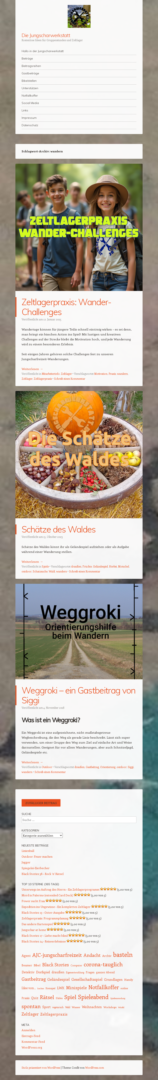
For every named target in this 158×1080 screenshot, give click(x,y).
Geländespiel (100, 566)
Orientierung (107, 767)
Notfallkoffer (30, 95)
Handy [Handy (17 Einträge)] (128, 979)
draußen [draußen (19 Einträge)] (58, 972)
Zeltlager (66, 373)
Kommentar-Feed (33, 1042)
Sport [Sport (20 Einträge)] (46, 1007)
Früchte (87, 566)
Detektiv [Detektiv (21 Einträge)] (28, 972)
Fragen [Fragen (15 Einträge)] (90, 972)
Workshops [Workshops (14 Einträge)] (109, 1007)
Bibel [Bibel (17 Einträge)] (37, 965)
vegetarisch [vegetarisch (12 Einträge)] (58, 1007)
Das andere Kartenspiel (37, 924)
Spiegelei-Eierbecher (36, 868)
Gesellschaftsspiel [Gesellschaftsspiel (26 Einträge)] (86, 979)
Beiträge (27, 58)
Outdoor (47, 767)
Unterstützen (30, 88)
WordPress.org (32, 1047)
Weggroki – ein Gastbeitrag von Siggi (79, 695)
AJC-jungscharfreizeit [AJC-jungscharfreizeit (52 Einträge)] (57, 954)
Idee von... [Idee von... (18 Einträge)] (29, 988)
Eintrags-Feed (31, 1036)
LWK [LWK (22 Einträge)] (60, 987)
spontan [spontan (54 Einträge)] (31, 1006)
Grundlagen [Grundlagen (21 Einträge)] (113, 979)
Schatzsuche (40, 571)
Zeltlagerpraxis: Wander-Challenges (66, 307)
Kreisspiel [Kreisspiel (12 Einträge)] (50, 988)
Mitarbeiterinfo (51, 373)
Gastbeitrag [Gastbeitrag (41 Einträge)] (34, 979)
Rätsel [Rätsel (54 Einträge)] (47, 997)
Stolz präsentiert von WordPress (41, 1067)
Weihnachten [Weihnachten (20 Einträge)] (92, 1007)
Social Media (30, 103)
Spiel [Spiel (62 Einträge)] (70, 997)
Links (25, 110)
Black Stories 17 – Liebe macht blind (45, 936)
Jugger (26, 862)
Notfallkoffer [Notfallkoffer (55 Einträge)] (103, 987)
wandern (122, 373)
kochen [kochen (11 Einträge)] (40, 988)
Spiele (45, 566)
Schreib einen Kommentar (69, 378)
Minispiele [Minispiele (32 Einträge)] (76, 987)
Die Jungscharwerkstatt (46, 35)
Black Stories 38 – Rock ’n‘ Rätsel (43, 874)
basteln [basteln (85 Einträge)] (123, 954)
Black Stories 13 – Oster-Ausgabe (43, 912)
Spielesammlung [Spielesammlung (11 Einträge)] (117, 998)
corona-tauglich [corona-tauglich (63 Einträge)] (103, 964)
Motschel (123, 566)
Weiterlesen (32, 369)
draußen (76, 566)
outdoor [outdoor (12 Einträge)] (124, 988)
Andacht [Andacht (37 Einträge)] (92, 955)
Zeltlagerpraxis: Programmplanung (45, 918)
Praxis (112, 373)
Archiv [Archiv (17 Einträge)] (106, 956)
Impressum (29, 118)
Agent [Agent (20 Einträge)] (26, 955)
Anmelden (28, 1030)
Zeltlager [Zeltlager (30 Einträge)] (30, 1014)
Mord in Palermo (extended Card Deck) (47, 895)
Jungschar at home (34, 930)
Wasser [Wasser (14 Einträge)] (76, 1007)
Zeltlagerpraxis (43, 378)
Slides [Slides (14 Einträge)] (59, 998)
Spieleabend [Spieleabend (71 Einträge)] (93, 997)
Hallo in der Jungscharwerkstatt (43, 51)
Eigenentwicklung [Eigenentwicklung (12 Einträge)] (75, 972)
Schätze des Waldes (59, 529)
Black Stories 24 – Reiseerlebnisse (44, 941)
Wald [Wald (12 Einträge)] (67, 1007)
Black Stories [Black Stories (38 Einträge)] (55, 964)
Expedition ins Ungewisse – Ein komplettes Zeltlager (56, 907)
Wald (52, 571)
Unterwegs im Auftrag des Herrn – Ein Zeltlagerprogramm (60, 889)
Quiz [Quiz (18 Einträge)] (34, 998)
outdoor (26, 571)
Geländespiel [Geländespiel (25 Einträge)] (58, 979)
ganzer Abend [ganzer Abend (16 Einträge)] (105, 972)
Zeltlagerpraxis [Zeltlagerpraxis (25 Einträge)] (53, 1014)
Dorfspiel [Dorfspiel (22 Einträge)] (43, 972)
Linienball (28, 851)
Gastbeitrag (92, 767)
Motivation (100, 373)
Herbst (113, 566)
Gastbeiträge (30, 73)
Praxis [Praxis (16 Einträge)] (26, 998)
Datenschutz (30, 125)
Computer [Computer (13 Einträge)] (76, 965)
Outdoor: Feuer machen (37, 856)
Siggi (131, 767)
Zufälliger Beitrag (41, 803)
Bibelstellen (29, 81)
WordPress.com (94, 1067)
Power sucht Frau (33, 901)
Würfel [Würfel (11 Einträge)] (121, 1007)
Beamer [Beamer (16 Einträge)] (27, 965)
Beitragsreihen (31, 66)
